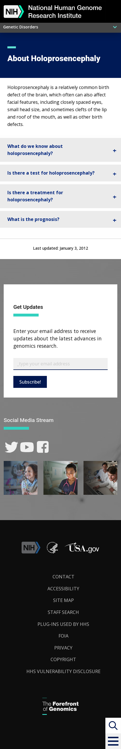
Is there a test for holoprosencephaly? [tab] (51, 173)
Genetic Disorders (20, 27)
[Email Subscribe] (60, 364)
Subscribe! (30, 382)
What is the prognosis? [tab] (33, 219)
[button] (113, 741)
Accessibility (63, 588)
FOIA (63, 636)
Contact (63, 577)
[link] (11, 447)
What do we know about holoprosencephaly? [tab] (35, 150)
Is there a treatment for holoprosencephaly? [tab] (35, 196)
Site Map (63, 600)
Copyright (63, 659)
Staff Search (63, 612)
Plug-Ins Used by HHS (63, 624)
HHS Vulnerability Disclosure (63, 671)
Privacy (63, 648)
